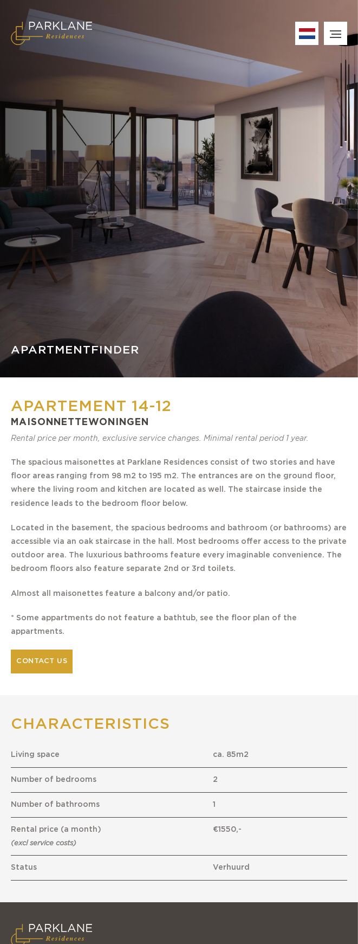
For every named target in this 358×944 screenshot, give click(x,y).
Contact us (41, 661)
